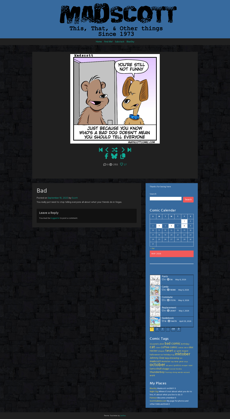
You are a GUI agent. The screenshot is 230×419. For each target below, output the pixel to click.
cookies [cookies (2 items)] (180, 347)
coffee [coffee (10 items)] (165, 347)
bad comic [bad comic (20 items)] (172, 343)
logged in (55, 218)
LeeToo (123, 415)
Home (99, 42)
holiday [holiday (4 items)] (167, 354)
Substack (119, 42)
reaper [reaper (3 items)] (185, 365)
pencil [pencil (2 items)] (171, 365)
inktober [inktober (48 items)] (182, 354)
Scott (75, 198)
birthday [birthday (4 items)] (185, 344)
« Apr (152, 248)
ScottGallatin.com (158, 401)
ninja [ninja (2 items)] (186, 362)
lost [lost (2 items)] (181, 358)
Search (153, 194)
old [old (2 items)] (167, 365)
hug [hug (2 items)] (172, 355)
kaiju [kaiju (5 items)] (167, 358)
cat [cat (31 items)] (152, 347)
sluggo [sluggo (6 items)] (165, 369)
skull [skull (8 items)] (159, 369)
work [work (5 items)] (152, 375)
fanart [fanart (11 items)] (169, 351)
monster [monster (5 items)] (166, 361)
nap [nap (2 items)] (172, 362)
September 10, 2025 (58, 198)
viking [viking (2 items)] (174, 372)
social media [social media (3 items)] (176, 369)
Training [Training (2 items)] (168, 372)
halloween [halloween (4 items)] (155, 354)
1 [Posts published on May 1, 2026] (184, 221)
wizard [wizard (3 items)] (186, 372)
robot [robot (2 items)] (191, 365)
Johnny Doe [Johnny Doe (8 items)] (157, 358)
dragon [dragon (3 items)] (161, 351)
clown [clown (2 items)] (158, 347)
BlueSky (130, 42)
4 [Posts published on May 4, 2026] (159, 226)
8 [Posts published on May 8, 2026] (184, 226)
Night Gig (154, 391)
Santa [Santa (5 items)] (153, 369)
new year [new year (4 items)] (178, 361)
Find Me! (108, 42)
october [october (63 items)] (157, 364)
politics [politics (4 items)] (177, 365)
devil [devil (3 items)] (186, 347)
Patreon (153, 398)
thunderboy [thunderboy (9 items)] (157, 372)
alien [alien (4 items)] (161, 344)
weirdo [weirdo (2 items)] (180, 372)
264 (173, 329)
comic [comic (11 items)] (173, 347)
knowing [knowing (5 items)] (174, 358)
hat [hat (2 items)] (161, 355)
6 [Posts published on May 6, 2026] (171, 226)
